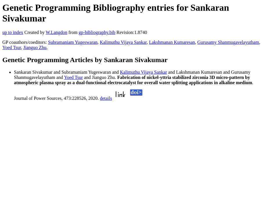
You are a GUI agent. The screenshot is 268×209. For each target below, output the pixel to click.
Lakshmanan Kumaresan (172, 42)
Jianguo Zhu (34, 47)
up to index (12, 32)
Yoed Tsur (11, 47)
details (106, 98)
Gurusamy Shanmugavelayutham (228, 42)
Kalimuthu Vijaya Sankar (123, 42)
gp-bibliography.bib (97, 32)
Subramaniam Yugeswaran (72, 42)
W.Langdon (56, 32)
